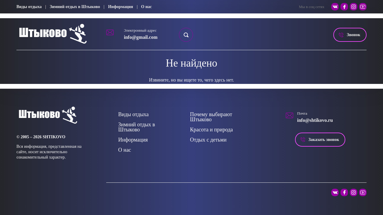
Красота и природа (211, 130)
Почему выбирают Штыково (211, 116)
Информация (120, 6)
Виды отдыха (29, 6)
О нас (146, 6)
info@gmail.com (140, 37)
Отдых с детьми (208, 140)
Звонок (353, 35)
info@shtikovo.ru (315, 120)
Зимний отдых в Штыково (75, 6)
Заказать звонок (323, 139)
